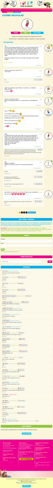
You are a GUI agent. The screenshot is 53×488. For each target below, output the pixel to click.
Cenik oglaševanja (26, 459)
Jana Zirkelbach (6, 451)
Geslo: (2, 243)
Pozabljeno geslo (13, 251)
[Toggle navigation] (4, 10)
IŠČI (50, 261)
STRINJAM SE (26, 486)
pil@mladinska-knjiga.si (11, 448)
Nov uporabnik (4, 251)
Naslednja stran (32, 212)
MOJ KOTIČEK (37, 32)
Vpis (3, 249)
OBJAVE (16, 32)
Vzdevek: (3, 239)
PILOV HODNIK (26, 433)
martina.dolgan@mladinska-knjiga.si (26, 457)
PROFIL (25, 32)
